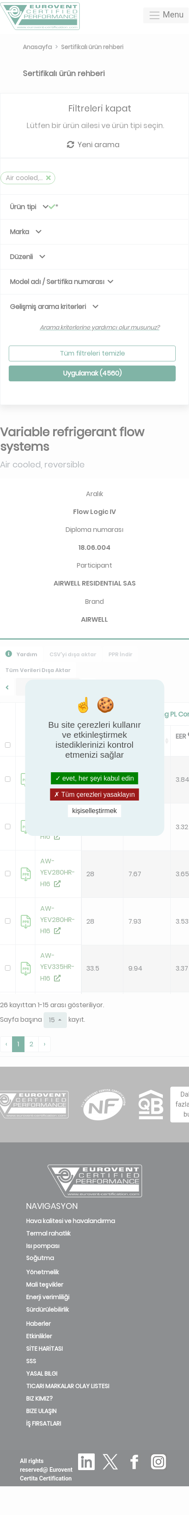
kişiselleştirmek (94, 810)
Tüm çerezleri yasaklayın (94, 794)
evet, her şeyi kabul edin (94, 778)
